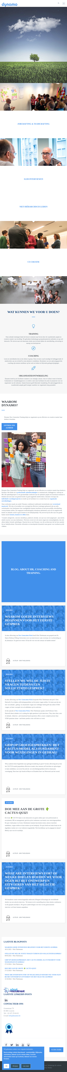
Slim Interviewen (33, 179)
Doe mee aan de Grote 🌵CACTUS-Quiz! (27, 810)
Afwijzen (15, 1066)
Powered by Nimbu (46, 1068)
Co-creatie (33, 262)
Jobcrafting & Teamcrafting (33, 124)
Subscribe (56, 1050)
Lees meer (26, 1066)
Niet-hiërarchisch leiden (34, 207)
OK (6, 1066)
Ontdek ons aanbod (9, 426)
